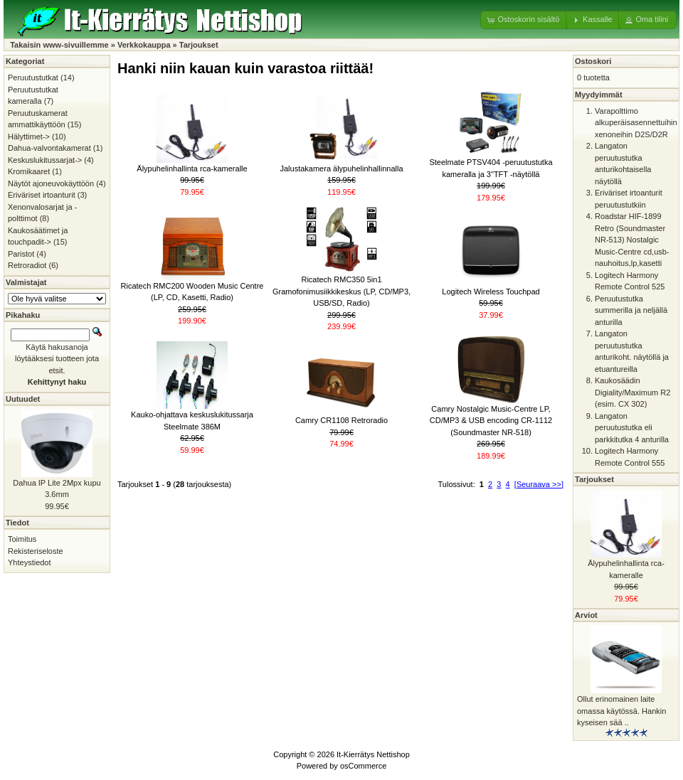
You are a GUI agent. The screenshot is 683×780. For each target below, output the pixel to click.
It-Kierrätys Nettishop (373, 754)
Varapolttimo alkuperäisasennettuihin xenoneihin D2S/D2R (636, 123)
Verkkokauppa (144, 45)
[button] (524, 20)
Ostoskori (593, 61)
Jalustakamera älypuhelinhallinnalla (341, 168)
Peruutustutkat (33, 77)
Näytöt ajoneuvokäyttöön (51, 183)
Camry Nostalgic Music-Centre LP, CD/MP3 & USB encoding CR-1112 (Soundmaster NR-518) (491, 421)
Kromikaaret (29, 171)
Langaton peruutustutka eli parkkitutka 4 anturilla (632, 428)
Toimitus (22, 539)
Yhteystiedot (29, 562)
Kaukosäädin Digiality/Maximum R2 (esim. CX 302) (632, 392)
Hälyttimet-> (29, 136)
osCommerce (363, 766)
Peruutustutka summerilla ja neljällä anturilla (631, 310)
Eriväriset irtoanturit (41, 195)
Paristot (21, 254)
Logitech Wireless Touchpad (490, 291)
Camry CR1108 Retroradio (341, 420)
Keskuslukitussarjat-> (45, 160)
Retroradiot (27, 265)
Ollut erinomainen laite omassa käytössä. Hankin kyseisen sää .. (621, 711)
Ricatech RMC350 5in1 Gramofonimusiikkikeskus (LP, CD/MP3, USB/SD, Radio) (341, 291)
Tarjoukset (198, 45)
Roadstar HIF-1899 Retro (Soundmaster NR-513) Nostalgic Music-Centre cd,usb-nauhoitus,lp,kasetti (632, 239)
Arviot (586, 615)
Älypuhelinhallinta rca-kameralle (192, 168)
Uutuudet (23, 399)
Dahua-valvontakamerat (49, 148)
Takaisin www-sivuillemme (59, 45)
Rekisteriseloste (35, 551)
